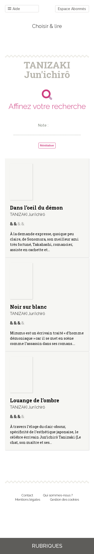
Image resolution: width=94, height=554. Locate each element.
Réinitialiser (47, 145)
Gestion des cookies (64, 499)
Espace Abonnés (72, 9)
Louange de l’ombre (34, 400)
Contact (27, 495)
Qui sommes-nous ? (58, 495)
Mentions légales (27, 499)
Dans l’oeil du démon (36, 207)
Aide (14, 9)
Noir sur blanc (28, 306)
